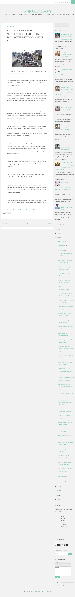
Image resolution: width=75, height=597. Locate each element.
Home (2, 2)
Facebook (16, 210)
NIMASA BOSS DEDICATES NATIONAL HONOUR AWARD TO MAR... (65, 349)
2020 (58, 229)
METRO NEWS (10, 26)
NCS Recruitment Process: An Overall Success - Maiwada (67, 72)
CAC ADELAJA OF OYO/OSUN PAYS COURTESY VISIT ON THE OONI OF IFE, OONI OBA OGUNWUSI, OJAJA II (64, 187)
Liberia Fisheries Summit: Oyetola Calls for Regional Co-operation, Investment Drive (64, 525)
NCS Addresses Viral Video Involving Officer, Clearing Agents (67, 207)
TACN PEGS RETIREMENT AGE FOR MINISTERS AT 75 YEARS (67, 110)
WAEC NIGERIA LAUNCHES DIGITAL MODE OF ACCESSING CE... (65, 371)
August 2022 (61, 241)
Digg (41, 210)
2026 (58, 499)
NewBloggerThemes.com (47, 592)
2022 (58, 238)
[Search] (61, 553)
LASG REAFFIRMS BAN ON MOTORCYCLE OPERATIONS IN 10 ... (65, 387)
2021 (58, 233)
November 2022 (61, 476)
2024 (58, 491)
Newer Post (4, 223)
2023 (58, 486)
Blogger (49, 591)
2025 (58, 495)
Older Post (50, 223)
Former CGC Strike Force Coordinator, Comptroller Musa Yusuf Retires (66, 147)
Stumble (35, 210)
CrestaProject (30, 592)
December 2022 (61, 481)
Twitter (22, 210)
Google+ (28, 210)
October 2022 (61, 250)
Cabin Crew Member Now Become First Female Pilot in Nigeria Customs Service (67, 37)
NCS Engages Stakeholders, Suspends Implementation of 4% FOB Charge (67, 54)
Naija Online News (37, 11)
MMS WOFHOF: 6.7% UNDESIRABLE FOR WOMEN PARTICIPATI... (65, 402)
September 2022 (61, 245)
